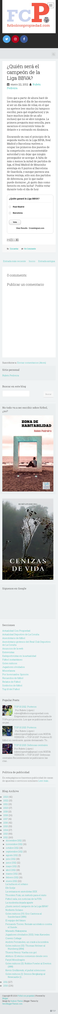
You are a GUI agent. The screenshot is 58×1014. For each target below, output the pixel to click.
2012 (5, 837)
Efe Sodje (10, 887)
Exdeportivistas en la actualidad (19, 655)
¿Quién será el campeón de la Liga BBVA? (23, 72)
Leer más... (44, 780)
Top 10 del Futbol (11, 689)
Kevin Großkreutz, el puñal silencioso (25, 970)
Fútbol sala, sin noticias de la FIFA (23, 898)
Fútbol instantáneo (12, 659)
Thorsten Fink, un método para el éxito (25, 895)
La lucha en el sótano (16, 884)
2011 (5, 981)
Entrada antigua (46, 261)
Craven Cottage (13, 938)
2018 (5, 815)
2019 (5, 811)
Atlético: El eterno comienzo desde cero (26, 956)
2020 (5, 807)
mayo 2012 (11, 866)
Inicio (32, 261)
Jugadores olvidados (13, 667)
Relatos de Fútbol (11, 681)
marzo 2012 (12, 873)
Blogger (5, 998)
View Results (22, 228)
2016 (5, 822)
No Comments (30, 248)
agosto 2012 (12, 855)
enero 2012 (11, 881)
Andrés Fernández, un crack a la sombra (26, 941)
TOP (53, 1011)
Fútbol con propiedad (26, 995)
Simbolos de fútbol (12, 685)
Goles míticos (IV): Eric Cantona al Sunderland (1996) (23, 915)
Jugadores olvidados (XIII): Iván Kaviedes (27, 934)
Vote (15, 222)
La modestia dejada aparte (19, 902)
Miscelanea (8, 670)
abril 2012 (11, 870)
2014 (5, 830)
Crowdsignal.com (36, 228)
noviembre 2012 (14, 844)
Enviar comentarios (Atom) (31, 362)
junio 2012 (11, 862)
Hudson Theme (17, 1001)
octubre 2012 (12, 847)
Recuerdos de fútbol (12, 678)
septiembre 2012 (14, 851)
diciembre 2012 (14, 840)
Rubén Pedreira (10, 375)
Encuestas (14, 248)
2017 (5, 818)
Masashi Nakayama (16, 930)
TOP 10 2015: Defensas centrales (31, 745)
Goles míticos (9, 663)
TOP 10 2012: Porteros (25, 706)
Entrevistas (8, 652)
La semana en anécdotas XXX (21, 891)
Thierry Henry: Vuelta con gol (21, 952)
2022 (5, 800)
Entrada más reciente (14, 261)
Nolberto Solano (14, 910)
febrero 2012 (12, 877)
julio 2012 (11, 858)
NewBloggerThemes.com (12, 1003)
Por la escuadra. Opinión (15, 674)
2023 (5, 796)
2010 (5, 985)
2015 (5, 826)
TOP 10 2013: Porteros (25, 727)
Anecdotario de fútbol (13, 638)
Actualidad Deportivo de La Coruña (20, 634)
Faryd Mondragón (15, 959)
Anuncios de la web (12, 648)
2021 (5, 804)
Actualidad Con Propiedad (16, 630)
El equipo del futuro (15, 920)
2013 (5, 833)
